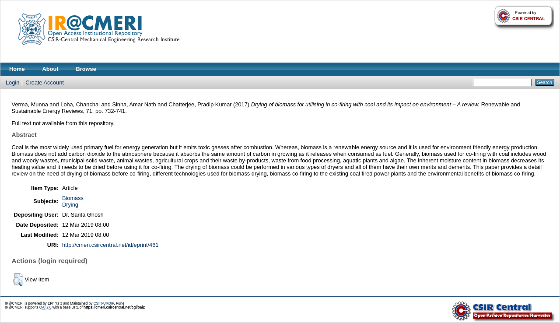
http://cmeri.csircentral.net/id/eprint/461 (110, 245)
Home (17, 69)
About (50, 69)
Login (12, 82)
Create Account (44, 82)
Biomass (73, 198)
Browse (86, 69)
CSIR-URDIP (104, 303)
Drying (70, 204)
